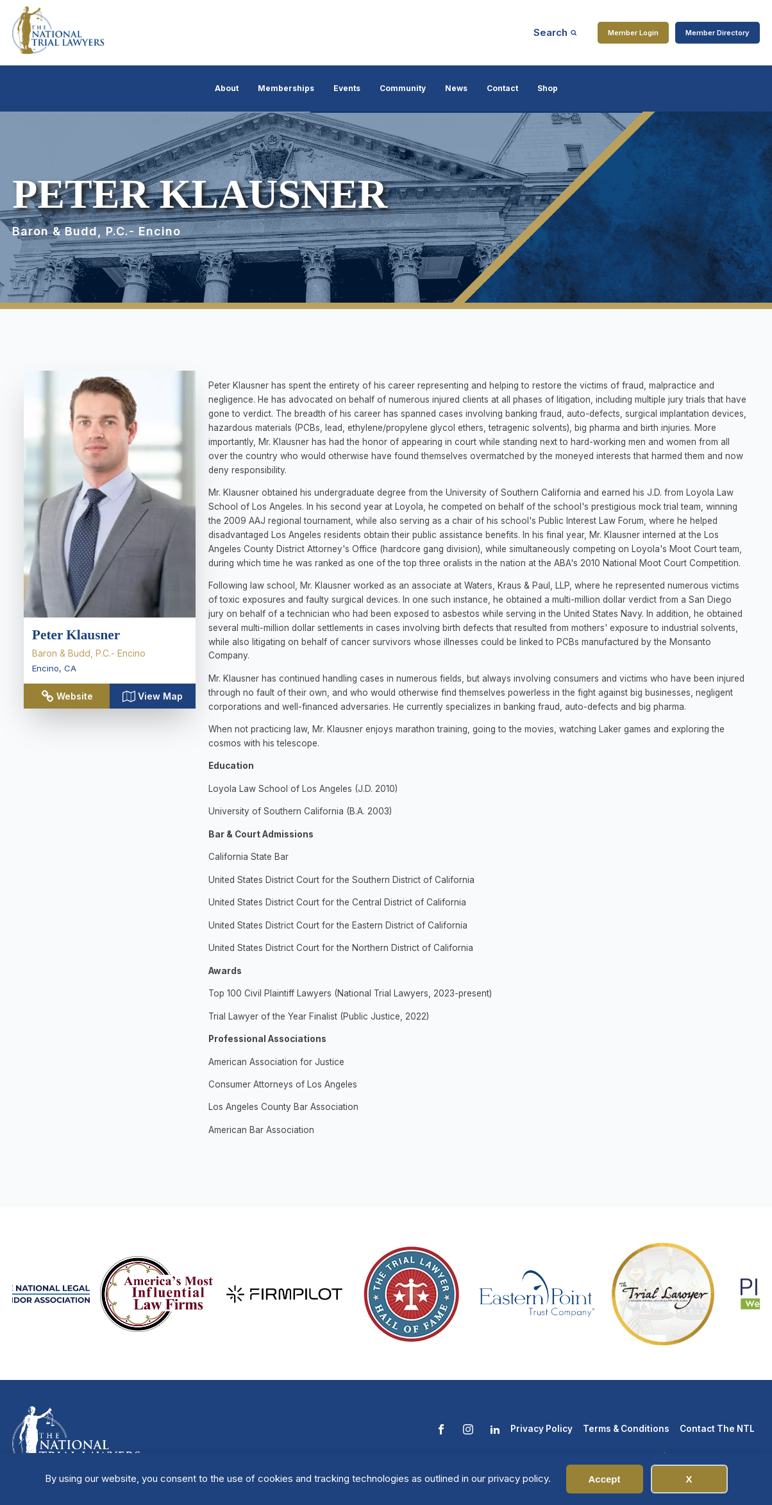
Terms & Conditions (626, 1429)
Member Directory (717, 32)
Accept (604, 1479)
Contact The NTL (717, 1429)
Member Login (633, 32)
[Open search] (555, 32)
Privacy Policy (541, 1429)
